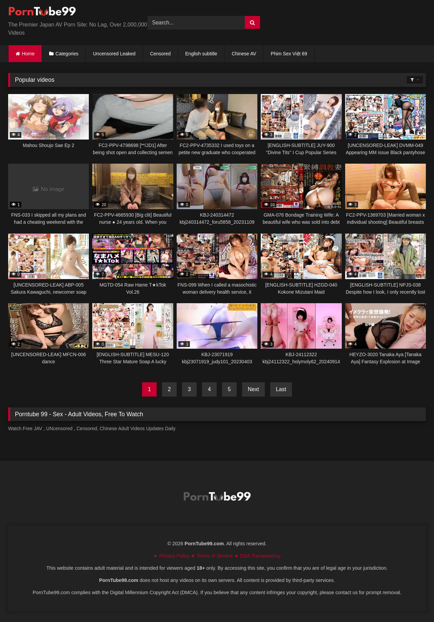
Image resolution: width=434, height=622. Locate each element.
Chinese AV (244, 53)
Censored (160, 53)
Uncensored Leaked (114, 53)
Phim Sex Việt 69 (289, 53)
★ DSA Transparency (257, 556)
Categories (67, 53)
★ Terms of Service (212, 556)
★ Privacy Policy (172, 556)
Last (281, 389)
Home (28, 53)
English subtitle (201, 53)
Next (253, 389)
